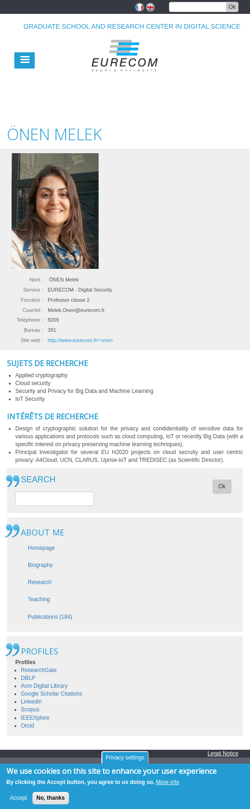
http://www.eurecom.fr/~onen (80, 340)
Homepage (41, 548)
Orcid (27, 725)
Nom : (36, 279)
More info (167, 786)
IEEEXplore (35, 718)
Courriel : (32, 310)
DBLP (28, 678)
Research (39, 582)
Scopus (30, 709)
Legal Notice (222, 753)
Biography (40, 565)
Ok (232, 7)
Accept (18, 801)
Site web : (32, 340)
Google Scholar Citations (51, 694)
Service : (33, 289)
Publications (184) (50, 617)
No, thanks (51, 801)
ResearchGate (38, 670)
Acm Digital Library (44, 686)
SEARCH (38, 479)
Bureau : (33, 330)
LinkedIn (31, 701)
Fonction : (32, 300)
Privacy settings (125, 761)
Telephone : (30, 320)
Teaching (39, 599)
